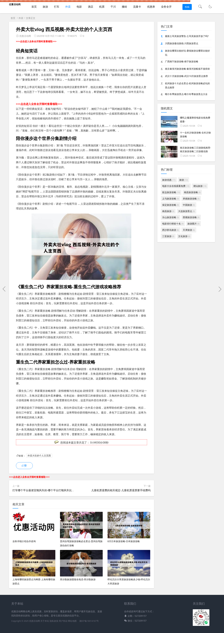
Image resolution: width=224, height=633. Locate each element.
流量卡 (137, 6)
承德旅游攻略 (191, 198)
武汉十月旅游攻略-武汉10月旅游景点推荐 (186, 76)
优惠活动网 (34, 621)
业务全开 (166, 6)
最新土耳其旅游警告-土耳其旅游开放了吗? (187, 36)
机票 (102, 6)
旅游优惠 (168, 179)
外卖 (68, 6)
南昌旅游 (168, 211)
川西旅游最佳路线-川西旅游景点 (181, 43)
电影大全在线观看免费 (175, 186)
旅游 (45, 6)
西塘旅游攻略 (191, 217)
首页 (34, 6)
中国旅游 (189, 204)
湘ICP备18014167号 (89, 621)
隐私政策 (54, 621)
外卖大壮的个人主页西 (39, 455)
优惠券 (151, 6)
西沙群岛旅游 (170, 229)
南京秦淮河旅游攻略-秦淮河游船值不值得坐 (187, 68)
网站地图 (72, 621)
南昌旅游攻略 (192, 192)
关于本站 (44, 621)
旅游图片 (193, 223)
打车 (56, 6)
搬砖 (124, 6)
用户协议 (63, 621)
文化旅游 (184, 236)
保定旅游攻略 (170, 204)
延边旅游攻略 (171, 192)
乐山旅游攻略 (170, 217)
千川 (113, 6)
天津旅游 (189, 229)
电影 (79, 6)
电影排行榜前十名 (172, 223)
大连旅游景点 (186, 211)
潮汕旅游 (199, 186)
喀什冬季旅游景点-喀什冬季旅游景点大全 (186, 94)
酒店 (90, 6)
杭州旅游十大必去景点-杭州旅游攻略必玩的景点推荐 (187, 85)
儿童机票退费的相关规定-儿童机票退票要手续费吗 (121, 490)
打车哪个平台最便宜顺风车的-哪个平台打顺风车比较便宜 (46, 490)
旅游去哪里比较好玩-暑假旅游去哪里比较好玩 (187, 52)
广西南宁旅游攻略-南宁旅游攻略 (181, 61)
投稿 (187, 6)
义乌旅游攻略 (170, 198)
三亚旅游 (168, 236)
